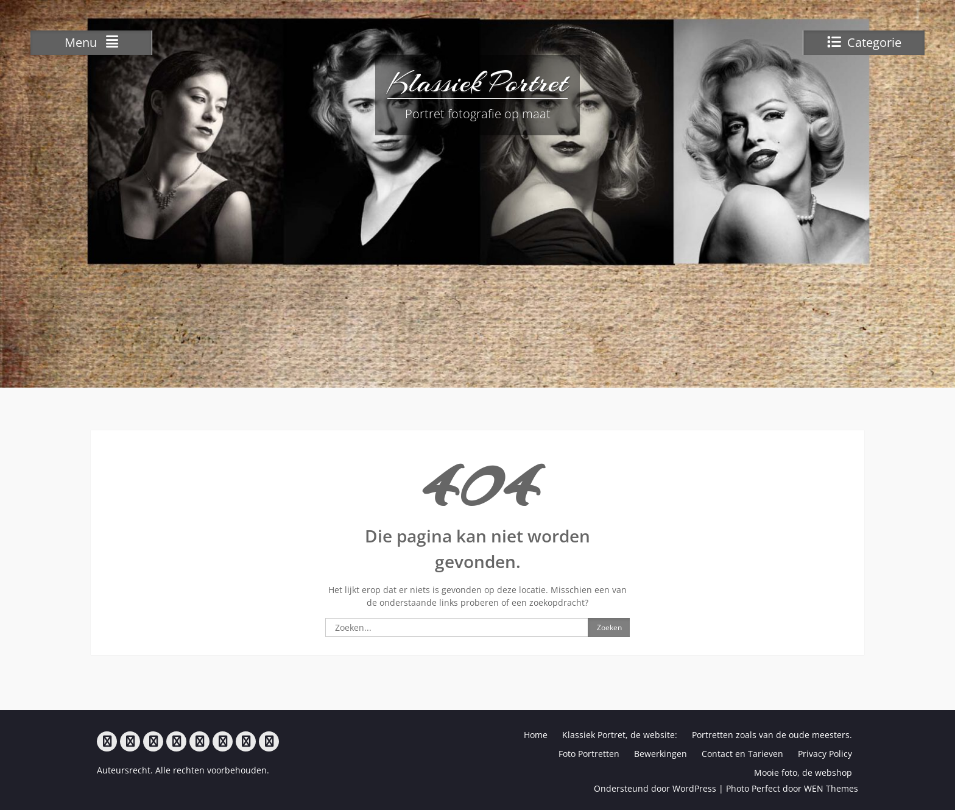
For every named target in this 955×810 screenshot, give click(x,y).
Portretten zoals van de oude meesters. (772, 735)
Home (536, 735)
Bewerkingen (660, 753)
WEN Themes (831, 788)
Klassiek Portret (477, 82)
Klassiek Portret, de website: (619, 735)
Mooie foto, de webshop (803, 772)
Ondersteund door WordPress (655, 788)
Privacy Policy (825, 753)
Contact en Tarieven (742, 753)
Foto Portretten (589, 753)
